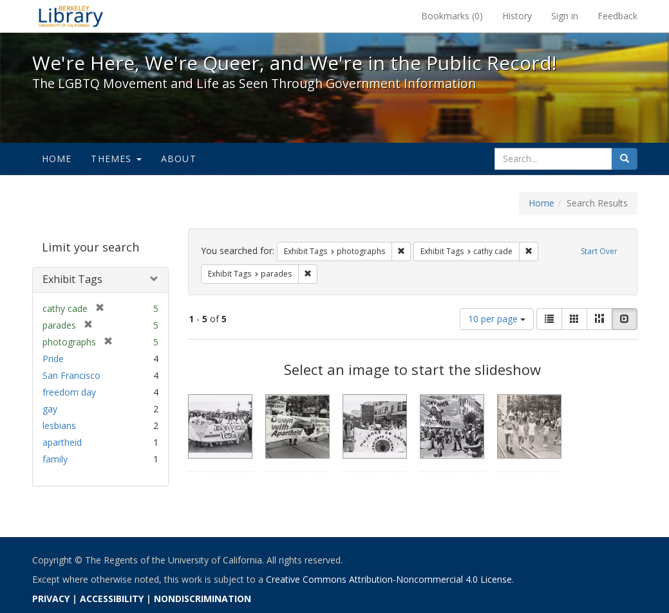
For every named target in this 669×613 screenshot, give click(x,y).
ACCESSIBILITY (112, 598)
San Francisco (71, 375)
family (55, 459)
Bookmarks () (452, 16)
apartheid (62, 442)
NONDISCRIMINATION (202, 598)
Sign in (564, 16)
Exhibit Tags (72, 279)
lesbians (59, 425)
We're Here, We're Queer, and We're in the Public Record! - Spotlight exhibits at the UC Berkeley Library (71, 16)
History (517, 16)
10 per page (496, 319)
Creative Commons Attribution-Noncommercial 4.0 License (389, 579)
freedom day (69, 392)
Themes (116, 158)
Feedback (617, 16)
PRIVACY (51, 598)
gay (49, 409)
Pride (53, 358)
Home (57, 158)
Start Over (599, 251)
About (178, 158)
